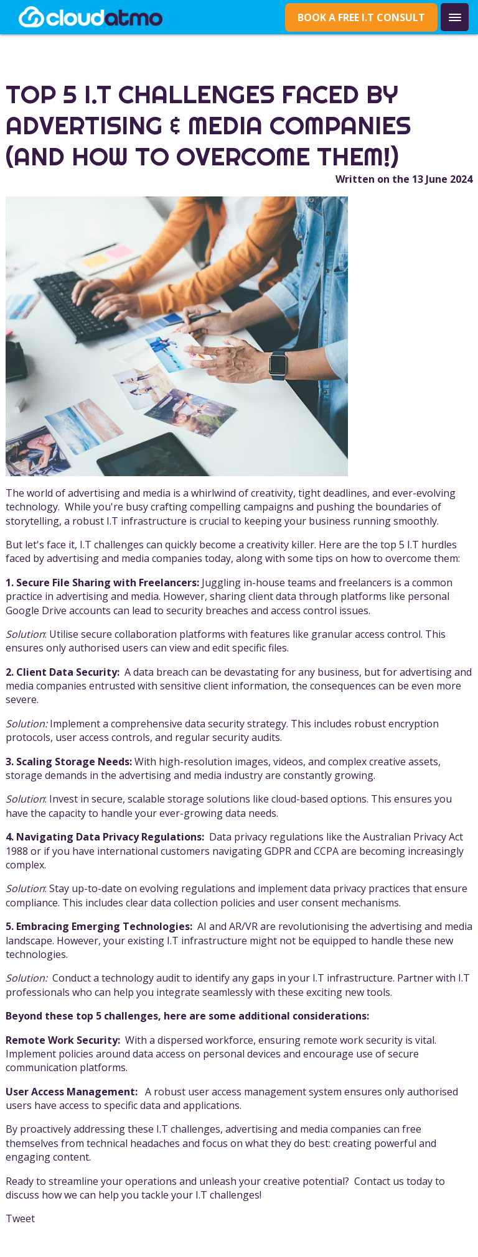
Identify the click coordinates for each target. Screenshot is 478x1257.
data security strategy (235, 723)
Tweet (20, 1218)
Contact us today (393, 1181)
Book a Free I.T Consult (361, 17)
